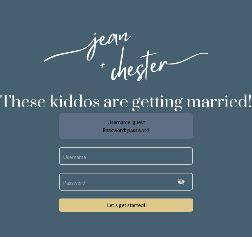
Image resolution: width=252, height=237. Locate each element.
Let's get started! (126, 205)
